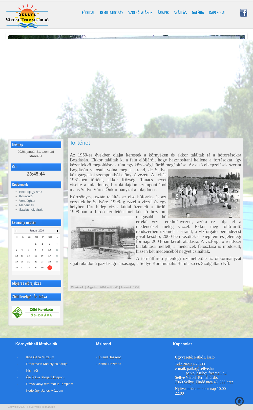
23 (42, 261)
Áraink (163, 13)
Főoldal (88, 13)
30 (42, 267)
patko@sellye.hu (200, 368)
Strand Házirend (110, 357)
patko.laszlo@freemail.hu (206, 373)
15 (36, 256)
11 (57, 250)
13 (22, 256)
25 (57, 261)
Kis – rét (31, 370)
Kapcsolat (217, 13)
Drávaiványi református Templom (49, 384)
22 (36, 261)
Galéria (198, 13)
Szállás (180, 13)
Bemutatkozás (111, 13)
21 (28, 261)
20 (22, 261)
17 (49, 256)
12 (16, 256)
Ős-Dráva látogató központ (45, 377)
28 (28, 267)
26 (16, 267)
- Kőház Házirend (108, 364)
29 (36, 267)
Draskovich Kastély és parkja (46, 364)
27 (22, 267)
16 (42, 256)
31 (49, 267)
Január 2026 (37, 230)
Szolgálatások (140, 13)
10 (49, 250)
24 (49, 261)
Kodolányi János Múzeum (44, 390)
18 (57, 256)
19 (16, 261)
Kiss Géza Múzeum (39, 357)
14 (28, 256)
